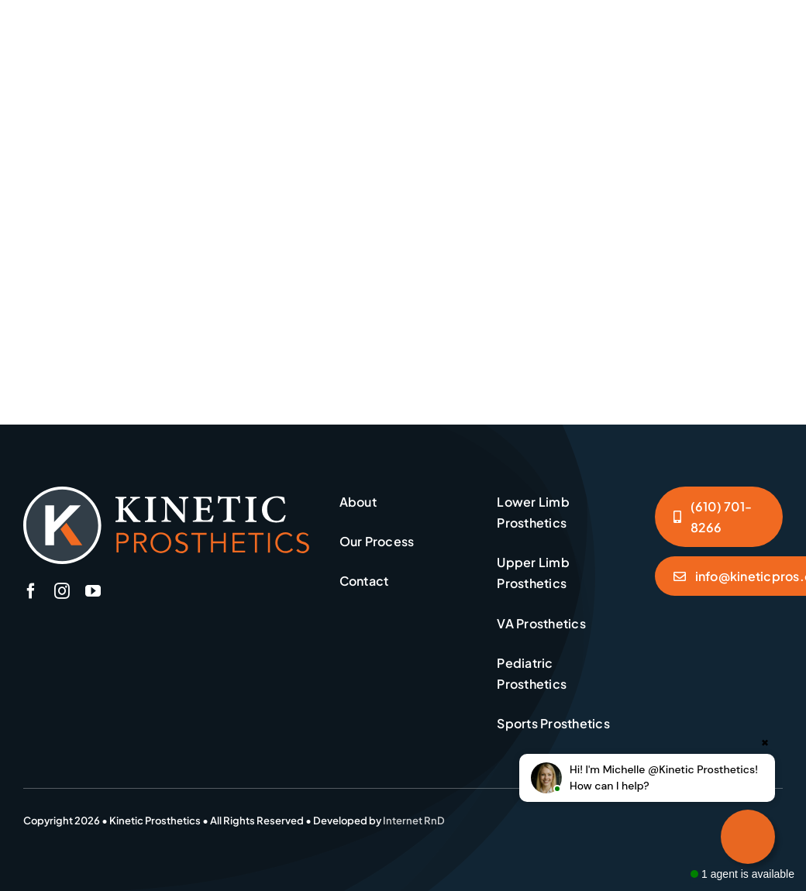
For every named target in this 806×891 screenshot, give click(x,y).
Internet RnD (414, 820)
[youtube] (93, 591)
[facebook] (31, 591)
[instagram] (62, 591)
